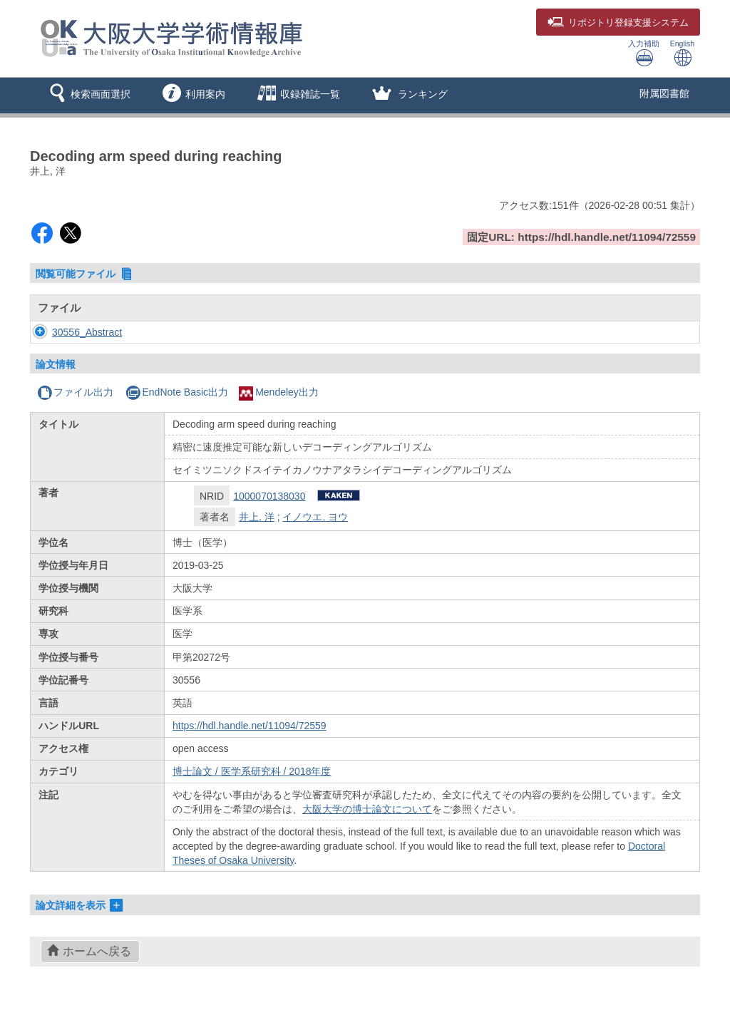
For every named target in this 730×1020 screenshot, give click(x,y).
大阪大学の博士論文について (367, 809)
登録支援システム (618, 23)
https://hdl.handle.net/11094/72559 (250, 725)
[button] (87, 95)
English (682, 53)
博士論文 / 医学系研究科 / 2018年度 (252, 771)
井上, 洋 (256, 516)
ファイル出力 (75, 392)
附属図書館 (664, 93)
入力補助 (643, 53)
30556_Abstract (73, 332)
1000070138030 (269, 496)
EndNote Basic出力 (176, 392)
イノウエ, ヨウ (315, 516)
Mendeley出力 (279, 392)
